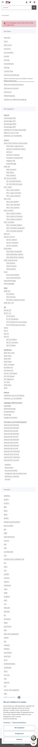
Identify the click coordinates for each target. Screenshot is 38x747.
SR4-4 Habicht (8, 210)
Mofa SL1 (7, 234)
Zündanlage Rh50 (10, 118)
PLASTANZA (8, 652)
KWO (5, 600)
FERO (5, 567)
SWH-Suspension (9, 697)
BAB (5, 507)
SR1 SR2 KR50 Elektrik (13, 181)
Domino (6, 540)
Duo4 (5, 272)
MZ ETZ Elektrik (11, 339)
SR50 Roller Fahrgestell (14, 251)
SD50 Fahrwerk (11, 266)
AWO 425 (7, 166)
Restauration (9, 467)
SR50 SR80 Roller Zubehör (15, 257)
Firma (6, 41)
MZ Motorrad (8, 367)
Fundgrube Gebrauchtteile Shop (16, 473)
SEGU (5, 671)
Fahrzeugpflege (9, 283)
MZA (5, 630)
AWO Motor (10, 172)
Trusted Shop (8, 71)
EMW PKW (7, 359)
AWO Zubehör (11, 175)
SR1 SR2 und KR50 (10, 178)
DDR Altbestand (9, 537)
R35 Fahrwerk (11, 297)
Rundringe (7, 414)
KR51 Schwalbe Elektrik (14, 225)
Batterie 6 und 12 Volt (11, 133)
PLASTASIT (7, 656)
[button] (26, 2)
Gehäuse (9, 152)
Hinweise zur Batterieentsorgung (15, 99)
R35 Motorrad (8, 370)
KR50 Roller (8, 361)
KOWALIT (7, 596)
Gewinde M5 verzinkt (11, 437)
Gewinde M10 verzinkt (11, 454)
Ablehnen (19, 739)
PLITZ (5, 660)
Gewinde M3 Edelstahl (11, 425)
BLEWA (6, 518)
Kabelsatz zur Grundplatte (13, 136)
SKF (5, 686)
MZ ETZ (6, 336)
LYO (5, 604)
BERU (5, 511)
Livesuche (7, 49)
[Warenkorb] (34, 2)
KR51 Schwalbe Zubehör (14, 231)
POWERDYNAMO (9, 664)
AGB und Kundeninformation (14, 84)
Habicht (6, 582)
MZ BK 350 (7, 310)
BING (5, 514)
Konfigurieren (19, 733)
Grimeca (7, 578)
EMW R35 (7, 291)
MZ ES (6, 328)
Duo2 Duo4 (7, 356)
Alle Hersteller (8, 52)
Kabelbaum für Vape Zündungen (15, 130)
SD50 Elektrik (10, 263)
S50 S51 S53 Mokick (10, 373)
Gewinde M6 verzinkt (11, 442)
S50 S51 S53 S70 (9, 237)
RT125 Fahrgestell (12, 319)
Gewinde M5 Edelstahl (11, 434)
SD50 (5, 388)
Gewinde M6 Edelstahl (11, 439)
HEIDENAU (7, 585)
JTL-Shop (22, 744)
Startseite (7, 37)
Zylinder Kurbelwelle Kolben (16, 149)
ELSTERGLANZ (8, 552)
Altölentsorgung (9, 96)
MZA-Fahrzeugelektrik (11, 634)
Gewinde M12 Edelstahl (12, 457)
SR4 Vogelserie (9, 379)
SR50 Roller (8, 248)
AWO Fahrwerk (11, 169)
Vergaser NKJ (10, 161)
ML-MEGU (7, 619)
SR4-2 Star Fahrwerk (13, 204)
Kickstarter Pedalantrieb (14, 158)
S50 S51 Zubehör (12, 245)
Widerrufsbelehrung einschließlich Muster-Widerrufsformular (18, 80)
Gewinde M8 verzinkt (11, 448)
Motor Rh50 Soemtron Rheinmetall (15, 143)
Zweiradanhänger (10, 281)
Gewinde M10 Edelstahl (12, 451)
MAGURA (7, 608)
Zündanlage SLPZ (10, 121)
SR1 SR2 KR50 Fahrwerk (14, 184)
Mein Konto (8, 45)
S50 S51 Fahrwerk (12, 242)
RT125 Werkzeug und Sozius (15, 325)
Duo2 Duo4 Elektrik (12, 275)
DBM (5, 533)
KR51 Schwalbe (9, 222)
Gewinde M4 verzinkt (11, 431)
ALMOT (6, 499)
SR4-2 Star (7, 199)
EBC (5, 544)
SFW (5, 679)
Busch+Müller (8, 526)
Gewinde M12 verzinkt (11, 460)
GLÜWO (6, 574)
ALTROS (6, 503)
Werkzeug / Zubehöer (12, 476)
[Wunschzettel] (30, 2)
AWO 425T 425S (9, 353)
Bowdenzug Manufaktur (12, 522)
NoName (7, 645)
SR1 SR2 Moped (9, 376)
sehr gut (7, 675)
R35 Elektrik (10, 294)
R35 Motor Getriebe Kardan (15, 300)
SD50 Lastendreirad (10, 260)
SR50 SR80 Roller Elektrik (14, 254)
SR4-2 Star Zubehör (12, 207)
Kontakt (6, 56)
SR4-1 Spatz (8, 187)
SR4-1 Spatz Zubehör (13, 196)
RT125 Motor (10, 316)
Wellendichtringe (10, 409)
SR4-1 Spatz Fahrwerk (13, 193)
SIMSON (6, 682)
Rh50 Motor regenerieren (15, 146)
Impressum (8, 92)
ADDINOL (8, 464)
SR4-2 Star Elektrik (12, 202)
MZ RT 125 (7, 313)
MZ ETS (6, 334)
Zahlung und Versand (11, 88)
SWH (5, 694)
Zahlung (6, 67)
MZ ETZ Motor (11, 345)
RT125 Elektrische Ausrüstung (16, 322)
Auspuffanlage (11, 163)
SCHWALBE (7, 667)
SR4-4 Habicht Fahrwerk (14, 216)
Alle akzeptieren (19, 728)
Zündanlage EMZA (10, 124)
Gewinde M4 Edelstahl (11, 428)
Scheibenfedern (9, 411)
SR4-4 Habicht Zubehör (14, 219)
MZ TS (6, 331)
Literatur (8, 479)
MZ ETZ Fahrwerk (12, 342)
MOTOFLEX (7, 626)
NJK (5, 641)
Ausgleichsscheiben (10, 417)
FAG (5, 555)
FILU (5, 570)
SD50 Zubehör (11, 269)
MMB (5, 623)
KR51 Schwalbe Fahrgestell (15, 228)
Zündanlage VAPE (10, 127)
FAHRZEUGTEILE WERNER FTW (14, 559)
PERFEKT (7, 649)
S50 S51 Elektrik (11, 240)
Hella (5, 589)
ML (5, 615)
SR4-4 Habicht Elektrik (13, 213)
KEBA (5, 593)
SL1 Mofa (7, 382)
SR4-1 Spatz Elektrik (13, 190)
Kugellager (7, 406)
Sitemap (6, 60)
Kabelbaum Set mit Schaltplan (14, 395)
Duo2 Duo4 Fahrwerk (13, 278)
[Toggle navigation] (3, 1)
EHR (5, 548)
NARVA (6, 638)
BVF (5, 529)
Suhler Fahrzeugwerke (11, 690)
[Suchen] (17, 7)
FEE (5, 563)
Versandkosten (9, 64)
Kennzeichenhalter (11, 470)
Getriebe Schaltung (12, 155)
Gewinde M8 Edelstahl (11, 445)
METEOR (7, 611)
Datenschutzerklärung (11, 75)
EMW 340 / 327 (9, 303)
